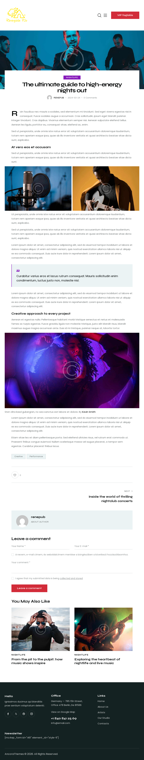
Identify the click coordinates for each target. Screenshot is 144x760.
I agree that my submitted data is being (49, 578)
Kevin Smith (89, 411)
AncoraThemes (14, 754)
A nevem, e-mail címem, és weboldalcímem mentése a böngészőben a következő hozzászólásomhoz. (71, 554)
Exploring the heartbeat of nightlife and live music (97, 661)
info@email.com (60, 723)
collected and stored (71, 578)
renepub (38, 517)
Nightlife (72, 78)
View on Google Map (63, 712)
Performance (36, 456)
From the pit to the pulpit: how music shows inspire (37, 661)
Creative (18, 456)
